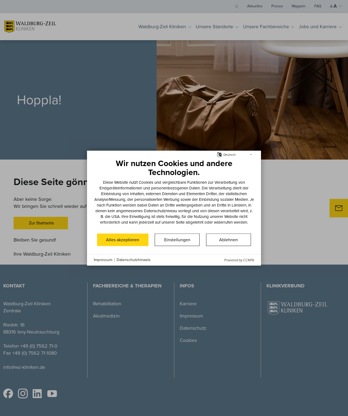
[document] (174, 195)
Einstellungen (177, 239)
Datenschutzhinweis (134, 260)
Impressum (103, 260)
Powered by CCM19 (239, 259)
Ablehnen (228, 239)
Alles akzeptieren (122, 239)
